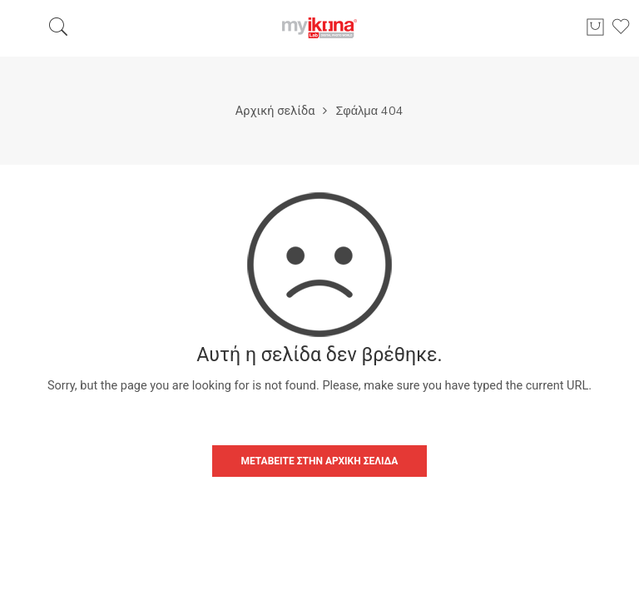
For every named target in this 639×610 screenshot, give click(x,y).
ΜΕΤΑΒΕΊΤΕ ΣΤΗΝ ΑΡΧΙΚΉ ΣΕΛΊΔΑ (320, 461)
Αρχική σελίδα (275, 111)
